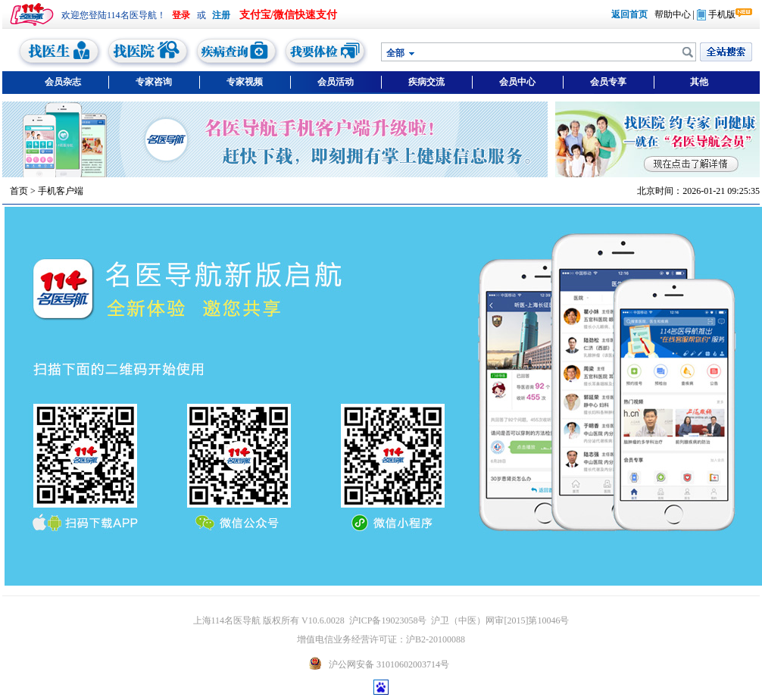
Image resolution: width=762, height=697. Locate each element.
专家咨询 (154, 82)
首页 (19, 191)
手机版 (716, 14)
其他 (699, 82)
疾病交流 (426, 82)
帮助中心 (672, 14)
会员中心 (517, 82)
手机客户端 (60, 191)
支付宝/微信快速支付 (288, 14)
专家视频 (244, 82)
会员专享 (608, 82)
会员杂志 (63, 82)
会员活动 (335, 82)
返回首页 (629, 14)
